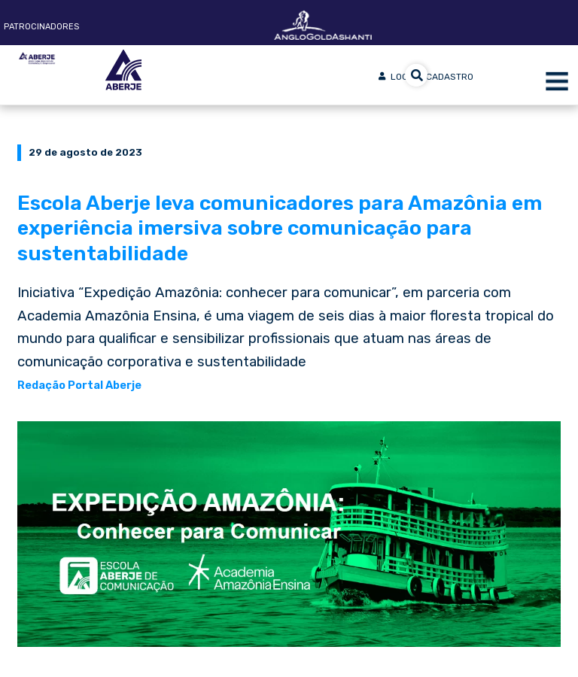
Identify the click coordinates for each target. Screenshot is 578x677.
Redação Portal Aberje (79, 385)
